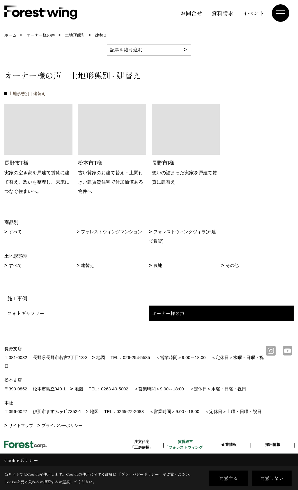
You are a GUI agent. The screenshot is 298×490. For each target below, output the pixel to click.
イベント (253, 13)
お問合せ (191, 13)
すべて (15, 231)
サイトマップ (21, 425)
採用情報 (272, 444)
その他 (232, 265)
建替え (87, 265)
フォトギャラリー (26, 313)
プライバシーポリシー (62, 425)
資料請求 (222, 13)
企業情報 (229, 444)
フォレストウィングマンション (111, 231)
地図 (100, 357)
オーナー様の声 (168, 313)
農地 (157, 265)
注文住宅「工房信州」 (141, 444)
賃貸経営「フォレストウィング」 (185, 444)
